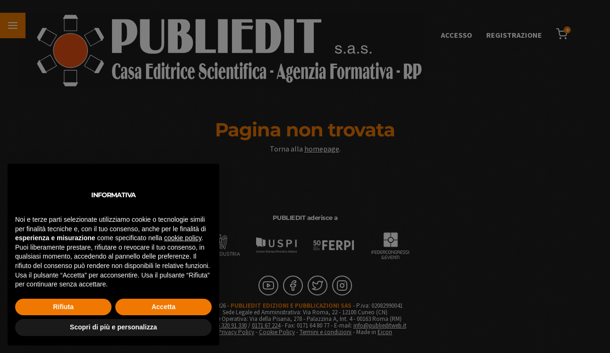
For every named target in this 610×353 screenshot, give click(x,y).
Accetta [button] (164, 307)
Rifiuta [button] (63, 307)
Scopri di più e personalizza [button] (113, 327)
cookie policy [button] (182, 238)
